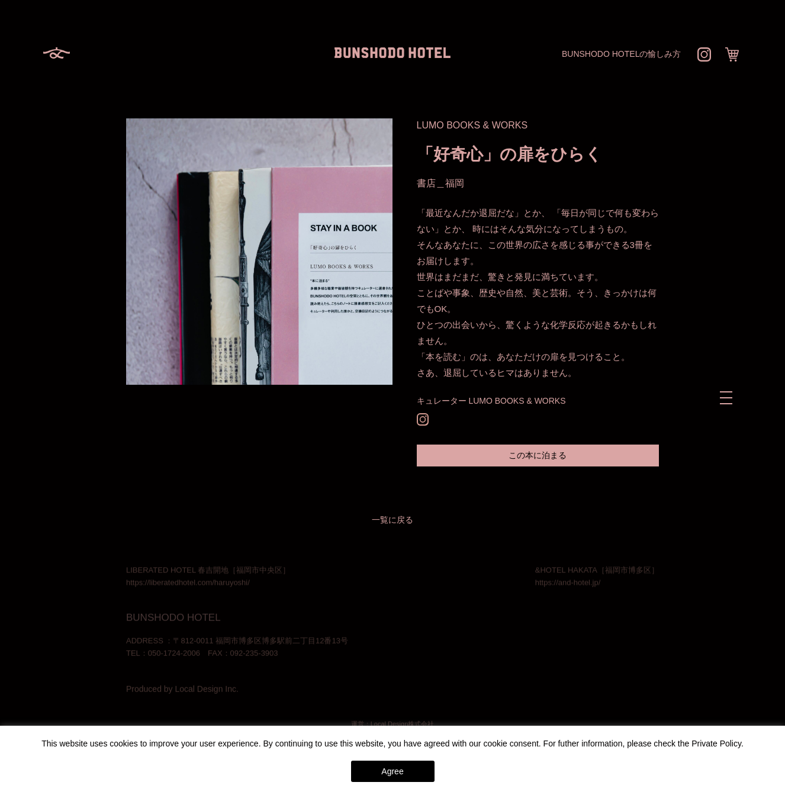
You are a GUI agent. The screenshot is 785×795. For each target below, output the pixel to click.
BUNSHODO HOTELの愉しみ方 (621, 54)
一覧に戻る (392, 519)
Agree (392, 771)
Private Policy (716, 743)
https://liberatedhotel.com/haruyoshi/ (188, 583)
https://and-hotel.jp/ (568, 583)
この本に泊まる (538, 455)
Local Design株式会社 (403, 724)
